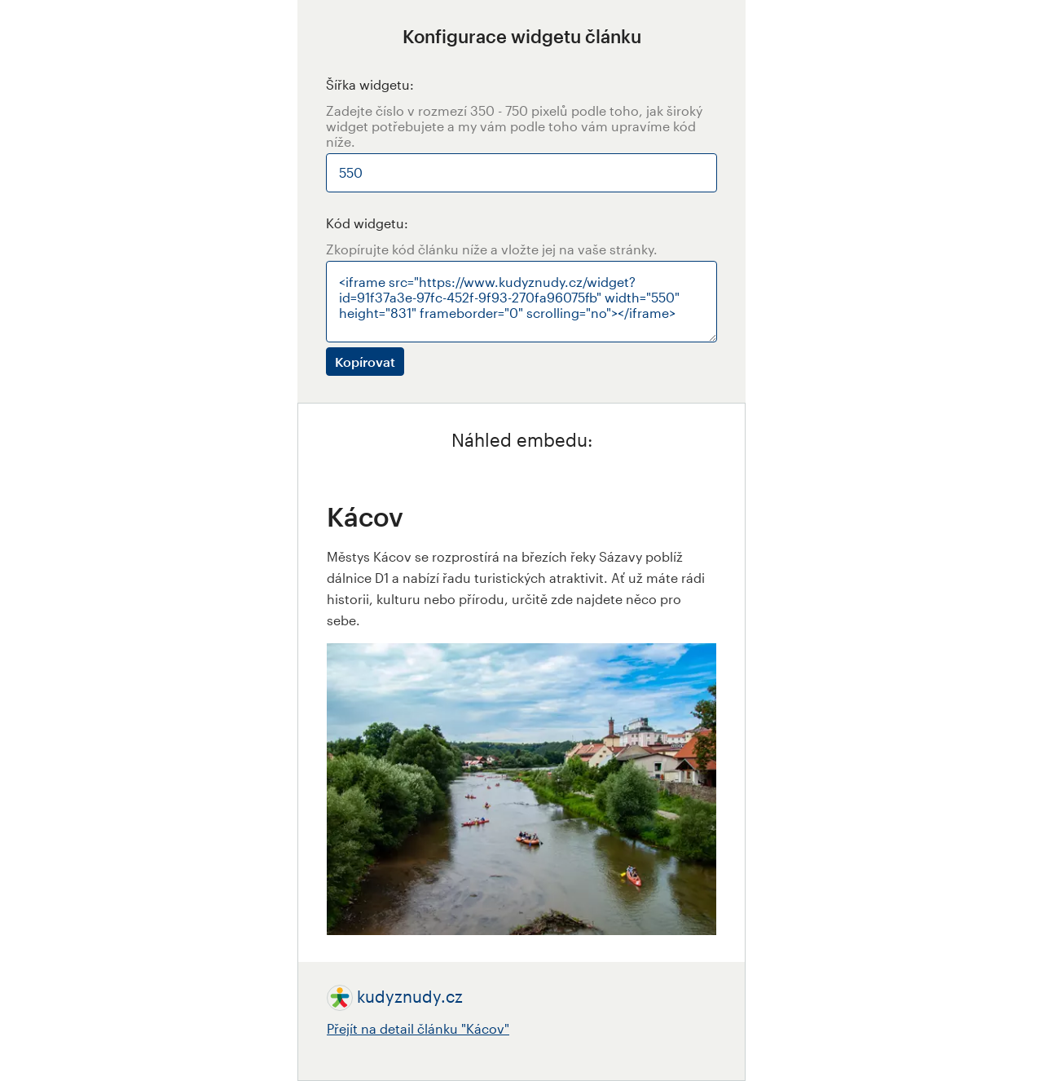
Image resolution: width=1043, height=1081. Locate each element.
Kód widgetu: (367, 223)
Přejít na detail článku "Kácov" (418, 1028)
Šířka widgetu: (370, 84)
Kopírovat (365, 361)
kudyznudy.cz (410, 996)
